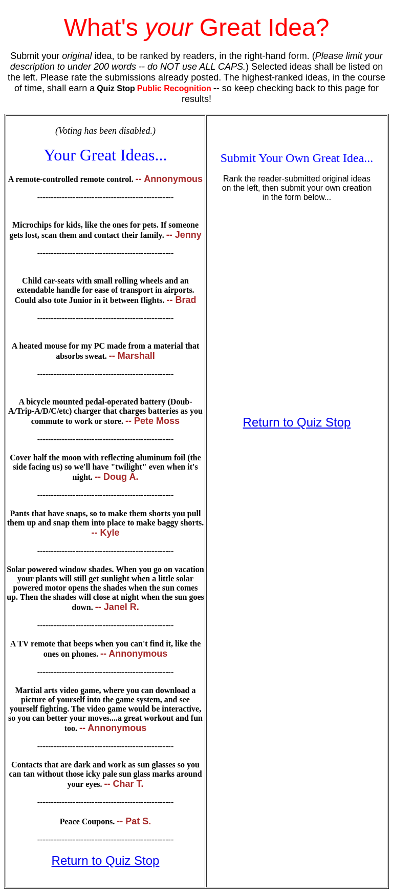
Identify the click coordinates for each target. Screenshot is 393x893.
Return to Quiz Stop (106, 860)
